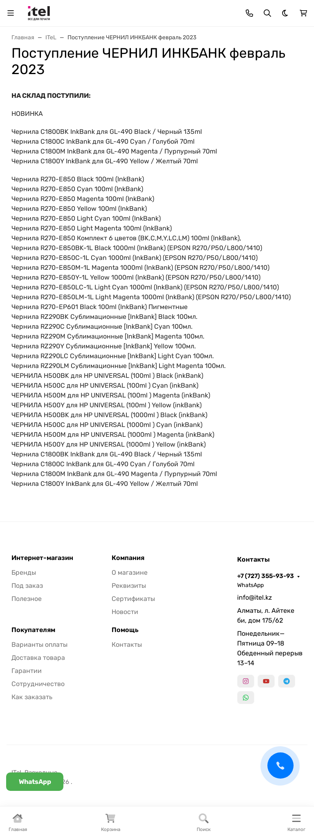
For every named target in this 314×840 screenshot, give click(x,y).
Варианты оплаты (39, 644)
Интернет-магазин (42, 558)
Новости (125, 612)
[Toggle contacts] (249, 13)
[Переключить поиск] (267, 13)
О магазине (130, 572)
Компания (128, 558)
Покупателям (33, 630)
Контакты (127, 644)
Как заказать (31, 697)
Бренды (23, 572)
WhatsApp (250, 585)
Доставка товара (38, 658)
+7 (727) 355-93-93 (265, 576)
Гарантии (26, 671)
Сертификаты (133, 599)
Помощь (125, 630)
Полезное (26, 599)
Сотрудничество (38, 684)
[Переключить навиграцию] (10, 13)
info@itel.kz (254, 597)
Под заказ (27, 585)
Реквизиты (129, 585)
